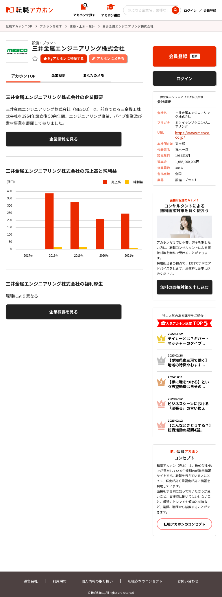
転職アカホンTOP (19, 26)
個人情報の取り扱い (97, 576)
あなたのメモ (94, 75)
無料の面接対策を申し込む (184, 283)
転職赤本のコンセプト (145, 576)
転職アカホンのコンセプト (184, 519)
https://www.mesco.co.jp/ (193, 133)
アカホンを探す (51, 26)
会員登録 (210, 10)
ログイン (190, 10)
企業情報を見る (34, 137)
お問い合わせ (187, 576)
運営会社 (31, 576)
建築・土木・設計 (82, 26)
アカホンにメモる (110, 57)
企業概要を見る (34, 308)
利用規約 (59, 576)
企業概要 (58, 75)
